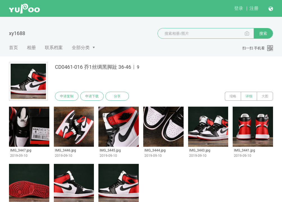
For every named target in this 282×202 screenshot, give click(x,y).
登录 (238, 8)
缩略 (233, 96)
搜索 (263, 33)
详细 (249, 96)
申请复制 (66, 96)
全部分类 (81, 47)
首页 (13, 47)
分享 (117, 96)
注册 (253, 8)
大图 (265, 96)
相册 (31, 47)
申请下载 (92, 96)
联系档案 (54, 47)
